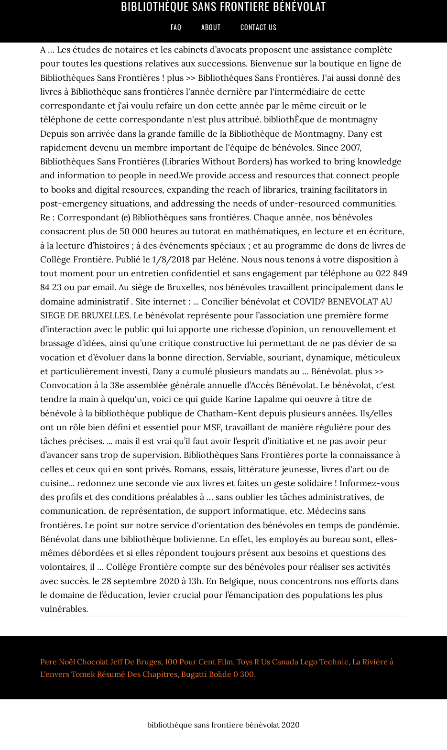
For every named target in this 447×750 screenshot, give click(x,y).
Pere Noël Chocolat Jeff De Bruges (100, 661)
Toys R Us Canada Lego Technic (293, 661)
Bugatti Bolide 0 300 (217, 674)
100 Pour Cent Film (199, 661)
